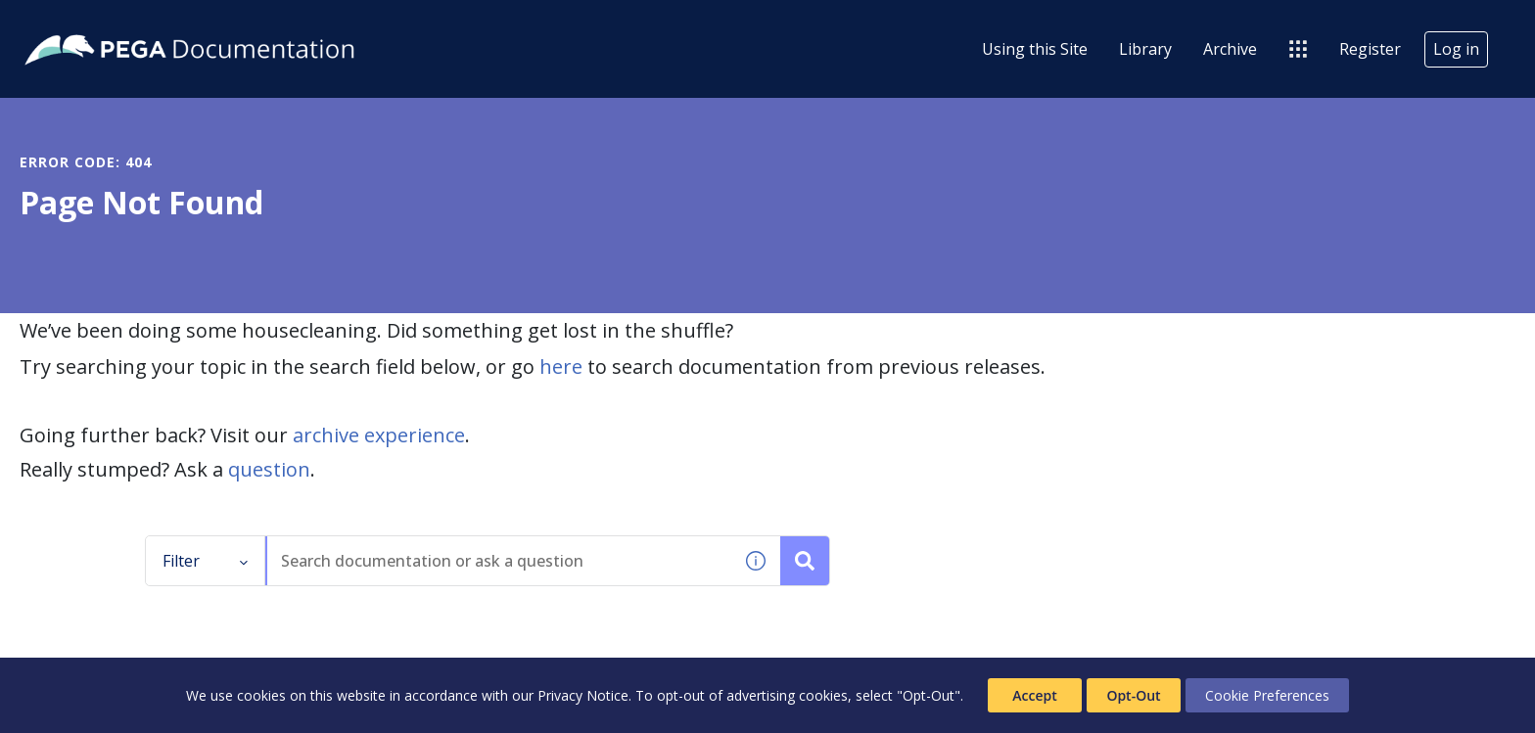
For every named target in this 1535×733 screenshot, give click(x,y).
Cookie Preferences (1267, 695)
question (269, 469)
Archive (1230, 49)
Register (1370, 49)
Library (1145, 49)
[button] (755, 560)
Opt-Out (1133, 695)
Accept (1034, 695)
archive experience (379, 435)
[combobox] (499, 560)
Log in (1456, 49)
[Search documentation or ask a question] (804, 560)
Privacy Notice (582, 695)
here (560, 366)
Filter (206, 561)
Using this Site (1035, 49)
